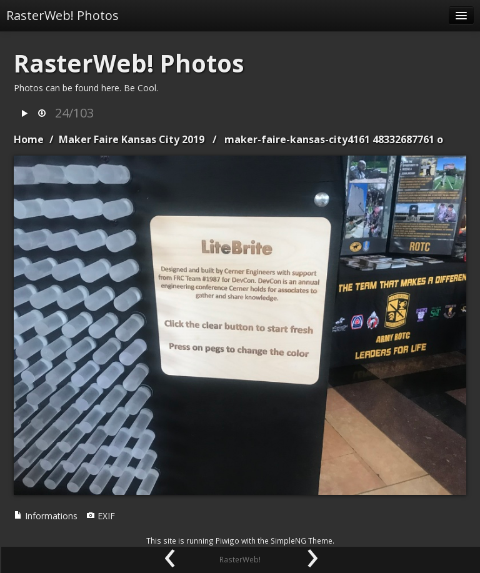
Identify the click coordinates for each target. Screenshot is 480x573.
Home (29, 139)
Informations (46, 516)
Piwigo (227, 541)
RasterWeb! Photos (62, 15)
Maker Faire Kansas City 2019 (131, 139)
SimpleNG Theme (301, 541)
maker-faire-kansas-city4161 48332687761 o (333, 139)
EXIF (100, 516)
